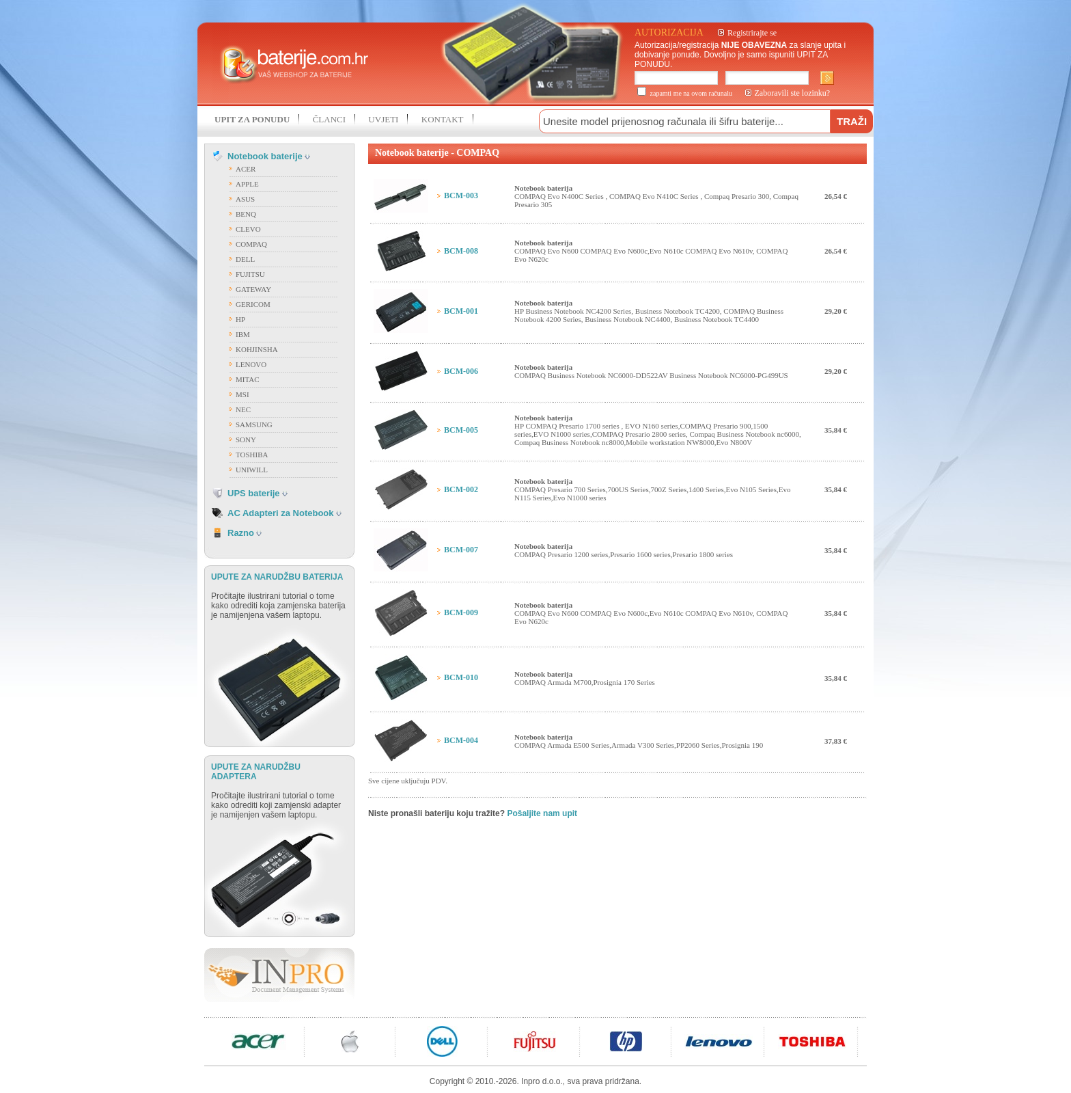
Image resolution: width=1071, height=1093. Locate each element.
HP (240, 319)
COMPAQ (251, 244)
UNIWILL (252, 469)
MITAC (248, 379)
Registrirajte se (752, 33)
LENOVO (251, 364)
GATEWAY (253, 289)
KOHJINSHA (257, 349)
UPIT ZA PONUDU (252, 119)
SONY (246, 439)
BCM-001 (461, 311)
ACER (245, 169)
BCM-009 (461, 612)
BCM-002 (461, 489)
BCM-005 (461, 430)
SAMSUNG (254, 424)
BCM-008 (461, 251)
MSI (242, 394)
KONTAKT (442, 119)
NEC (243, 409)
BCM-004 (461, 740)
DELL (245, 259)
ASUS (245, 199)
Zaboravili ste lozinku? (793, 93)
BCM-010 (461, 677)
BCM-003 (461, 195)
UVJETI (383, 119)
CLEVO (248, 229)
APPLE (247, 184)
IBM (243, 334)
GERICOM (253, 304)
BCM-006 (461, 371)
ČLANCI (329, 119)
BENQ (246, 214)
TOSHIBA (252, 454)
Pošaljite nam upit (542, 813)
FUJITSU (250, 274)
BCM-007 (461, 549)
